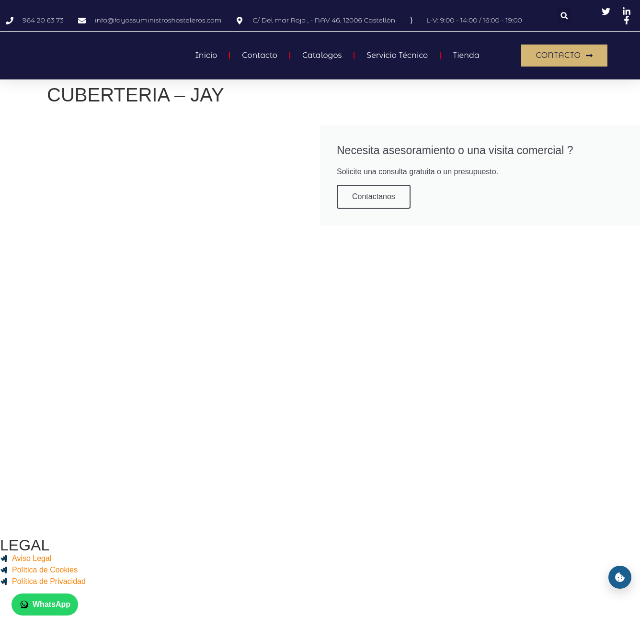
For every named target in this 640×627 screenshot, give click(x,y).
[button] (564, 15)
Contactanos (373, 196)
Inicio (206, 55)
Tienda (466, 55)
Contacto (259, 55)
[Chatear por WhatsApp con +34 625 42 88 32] (44, 604)
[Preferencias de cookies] (619, 577)
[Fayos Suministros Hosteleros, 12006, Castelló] (320, 309)
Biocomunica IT (377, 607)
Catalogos (322, 55)
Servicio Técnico (397, 55)
